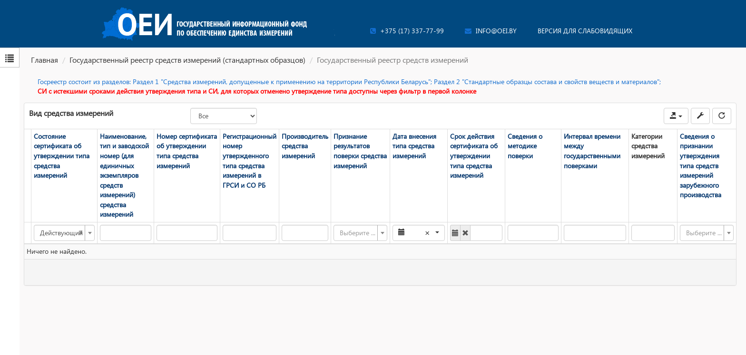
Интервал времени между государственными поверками (592, 151)
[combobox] (64, 233)
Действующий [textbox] (61, 233)
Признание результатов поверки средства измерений (360, 151)
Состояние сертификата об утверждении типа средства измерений (61, 156)
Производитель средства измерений (305, 146)
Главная (44, 60)
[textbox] (357, 233)
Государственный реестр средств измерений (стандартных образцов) (187, 60)
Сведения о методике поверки (525, 146)
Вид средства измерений (71, 113)
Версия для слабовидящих (585, 30)
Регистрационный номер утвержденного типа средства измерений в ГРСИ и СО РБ (249, 161)
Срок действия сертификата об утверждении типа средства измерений (474, 156)
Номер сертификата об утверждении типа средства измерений (187, 151)
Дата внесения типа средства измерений (414, 146)
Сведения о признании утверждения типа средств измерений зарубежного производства (700, 165)
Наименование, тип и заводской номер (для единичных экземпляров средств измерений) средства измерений (124, 175)
